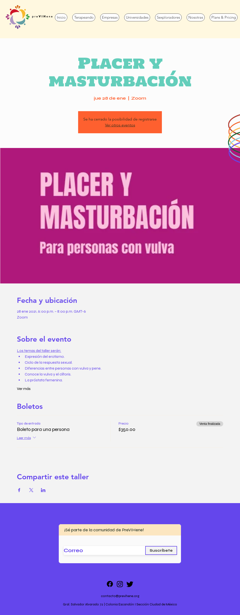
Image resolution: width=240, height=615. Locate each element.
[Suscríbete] (161, 550)
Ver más (24, 388)
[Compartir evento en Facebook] (19, 490)
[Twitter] (130, 584)
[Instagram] (120, 584)
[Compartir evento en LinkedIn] (43, 490)
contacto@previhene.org (120, 596)
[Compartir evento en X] (31, 490)
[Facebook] (110, 584)
